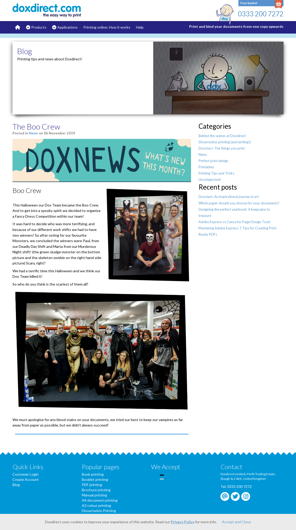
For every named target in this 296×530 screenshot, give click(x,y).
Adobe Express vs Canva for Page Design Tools (234, 222)
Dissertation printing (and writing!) (225, 142)
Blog (16, 484)
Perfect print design (213, 161)
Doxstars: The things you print (222, 148)
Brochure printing (96, 490)
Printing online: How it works (106, 27)
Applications (67, 27)
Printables (206, 167)
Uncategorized (210, 179)
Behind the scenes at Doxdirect (222, 136)
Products (38, 27)
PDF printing (92, 484)
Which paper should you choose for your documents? (239, 203)
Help (140, 27)
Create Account (26, 479)
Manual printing (94, 495)
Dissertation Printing (99, 510)
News (33, 133)
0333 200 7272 (260, 14)
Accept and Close (236, 522)
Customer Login (26, 474)
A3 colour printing (96, 505)
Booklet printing (95, 479)
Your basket (248, 3)
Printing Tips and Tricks (216, 173)
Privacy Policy (182, 522)
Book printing (93, 474)
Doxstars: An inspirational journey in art (229, 197)
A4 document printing (100, 500)
